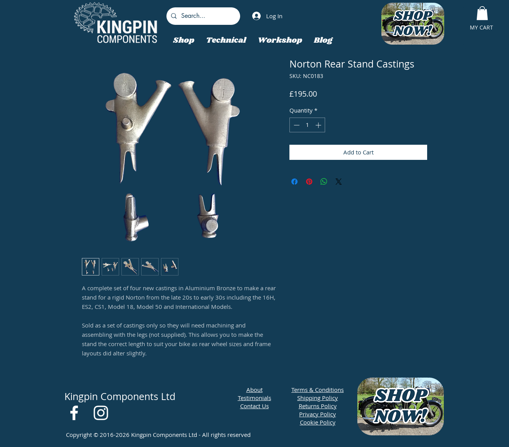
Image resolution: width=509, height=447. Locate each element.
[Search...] (202, 16)
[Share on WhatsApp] (324, 181)
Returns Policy (318, 406)
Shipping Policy (317, 398)
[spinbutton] (307, 125)
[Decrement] (296, 125)
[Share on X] (338, 181)
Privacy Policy (317, 414)
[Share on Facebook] (294, 181)
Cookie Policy (318, 422)
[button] (482, 13)
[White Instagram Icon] (101, 413)
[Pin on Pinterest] (309, 181)
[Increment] (319, 125)
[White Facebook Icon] (74, 413)
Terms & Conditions (317, 389)
